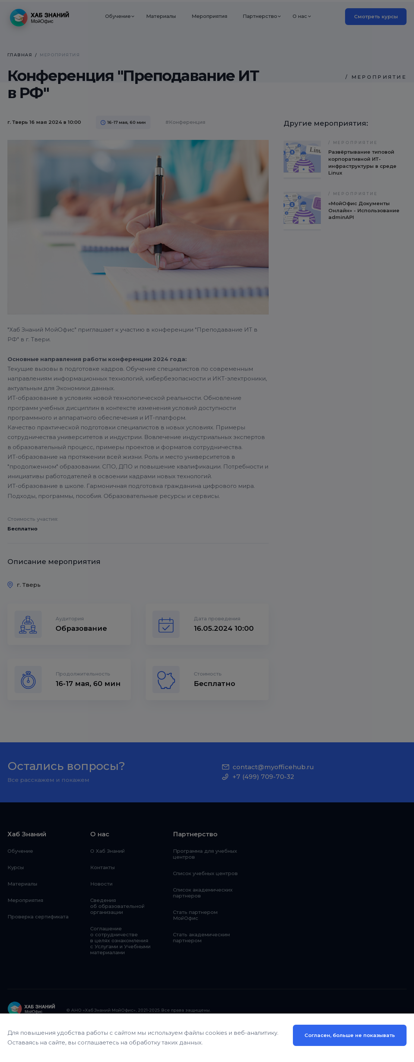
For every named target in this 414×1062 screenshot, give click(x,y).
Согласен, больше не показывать (349, 1035)
